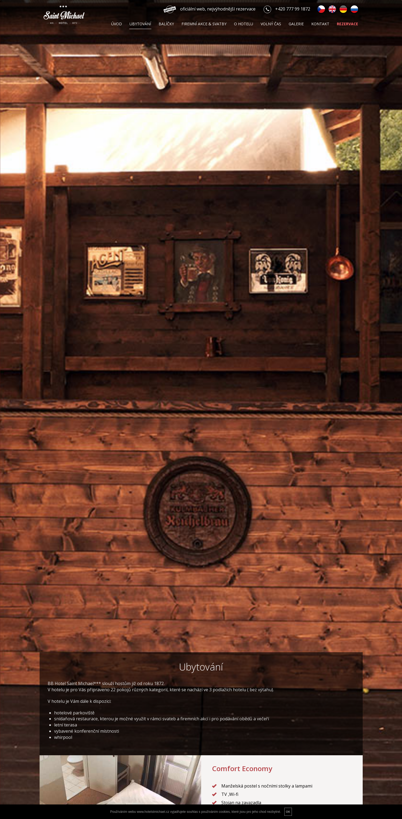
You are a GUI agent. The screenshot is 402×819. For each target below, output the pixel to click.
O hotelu (243, 23)
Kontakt (320, 23)
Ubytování (140, 23)
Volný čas (271, 23)
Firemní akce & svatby (203, 23)
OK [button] (288, 811)
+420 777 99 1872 (292, 9)
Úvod (116, 23)
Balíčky (166, 23)
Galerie (296, 23)
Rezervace (347, 23)
